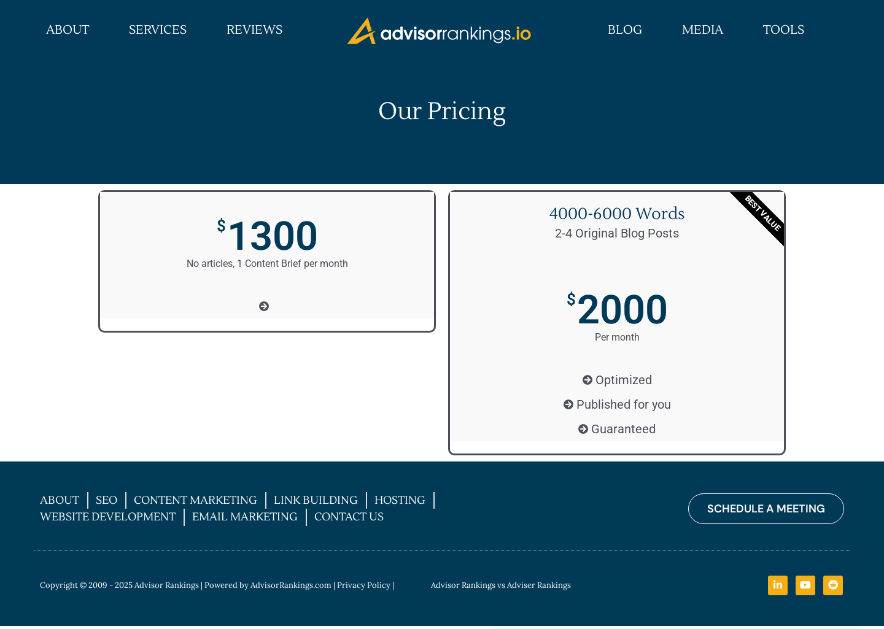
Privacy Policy (363, 586)
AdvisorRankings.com (291, 586)
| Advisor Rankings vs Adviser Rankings (481, 586)
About (67, 30)
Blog (625, 30)
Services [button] (158, 30)
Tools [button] (783, 30)
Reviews (254, 30)
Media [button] (702, 30)
